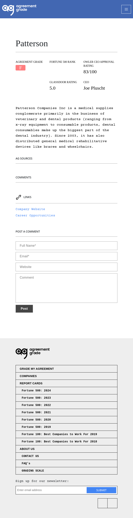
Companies (28, 376)
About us (27, 448)
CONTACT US (30, 456)
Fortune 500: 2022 (36, 405)
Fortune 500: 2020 (36, 419)
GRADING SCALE (33, 470)
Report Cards (31, 383)
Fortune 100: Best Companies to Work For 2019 (59, 434)
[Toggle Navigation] (126, 9)
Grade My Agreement (37, 368)
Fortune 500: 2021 (36, 412)
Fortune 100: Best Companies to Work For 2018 (59, 441)
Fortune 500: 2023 (36, 397)
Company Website (30, 209)
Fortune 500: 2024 (36, 390)
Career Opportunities (35, 215)
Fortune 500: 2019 (36, 427)
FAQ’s (26, 463)
